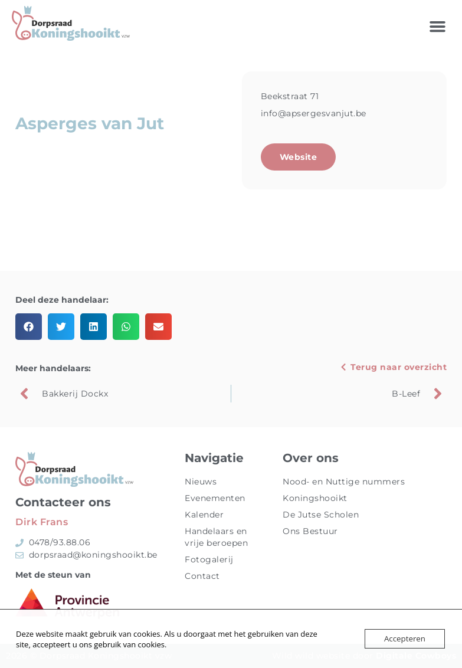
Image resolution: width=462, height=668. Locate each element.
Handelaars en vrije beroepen (216, 537)
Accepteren (405, 638)
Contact (202, 576)
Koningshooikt (315, 498)
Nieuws (201, 481)
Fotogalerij (209, 559)
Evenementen (215, 498)
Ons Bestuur (310, 531)
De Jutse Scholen (321, 514)
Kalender (204, 514)
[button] (438, 27)
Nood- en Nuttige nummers (344, 481)
